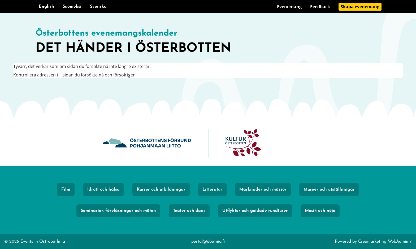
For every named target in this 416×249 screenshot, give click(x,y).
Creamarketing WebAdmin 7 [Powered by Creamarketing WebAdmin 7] (385, 241)
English (46, 7)
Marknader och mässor (263, 189)
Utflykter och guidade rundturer (255, 211)
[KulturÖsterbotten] (243, 143)
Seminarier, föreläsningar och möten (118, 211)
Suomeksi (72, 7)
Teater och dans (189, 211)
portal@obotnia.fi (208, 241)
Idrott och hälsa (103, 189)
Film (65, 189)
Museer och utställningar (329, 189)
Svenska (98, 7)
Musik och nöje (320, 211)
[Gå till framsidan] (208, 42)
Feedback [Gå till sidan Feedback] (320, 7)
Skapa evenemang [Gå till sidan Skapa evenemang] (360, 7)
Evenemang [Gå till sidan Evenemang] (289, 7)
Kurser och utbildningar (161, 189)
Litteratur (212, 189)
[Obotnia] (146, 143)
